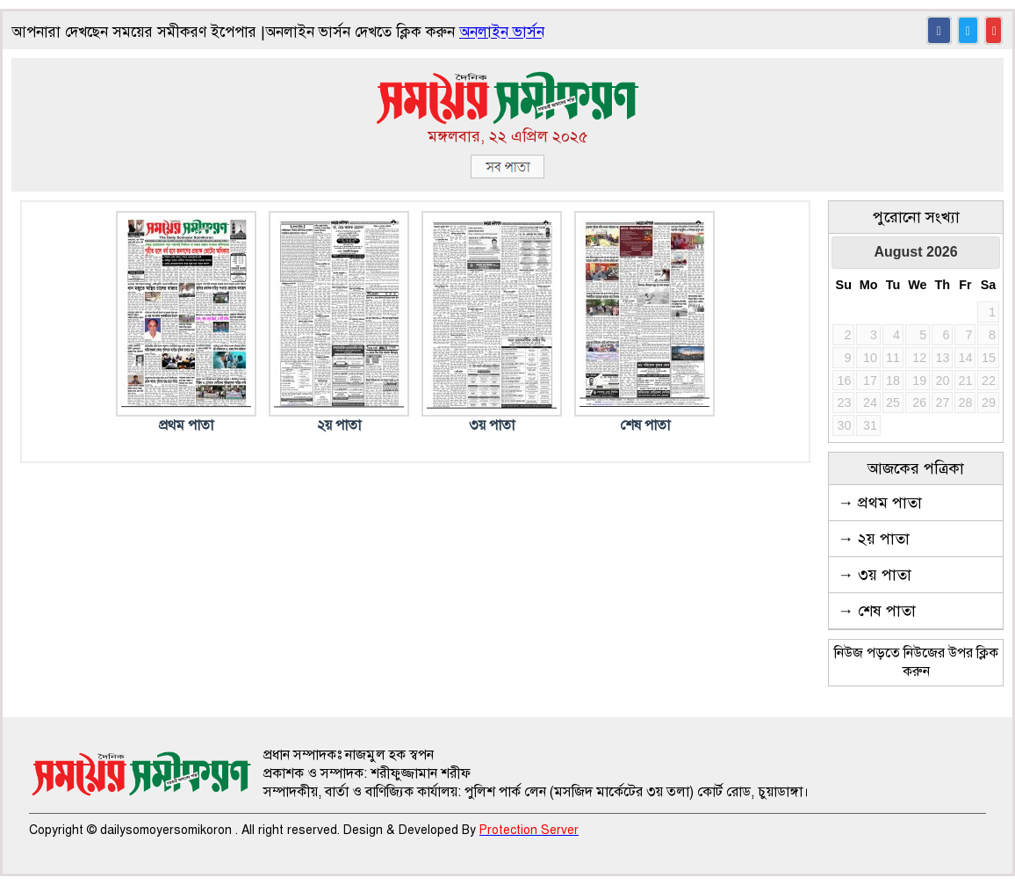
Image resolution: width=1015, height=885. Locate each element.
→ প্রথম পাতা (880, 502)
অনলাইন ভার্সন (501, 32)
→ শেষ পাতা (877, 610)
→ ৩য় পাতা (874, 574)
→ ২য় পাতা (874, 538)
